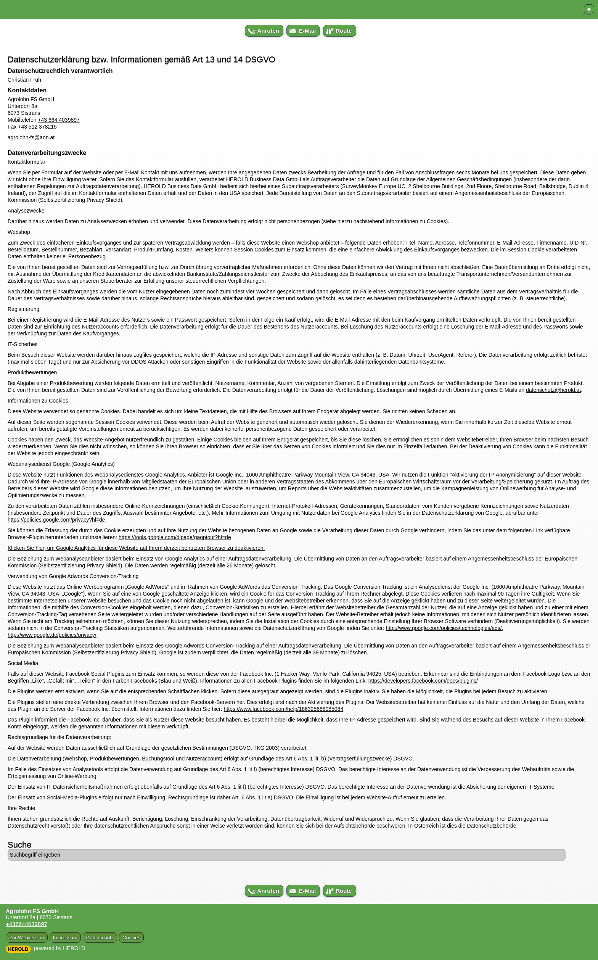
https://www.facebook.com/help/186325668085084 (284, 709)
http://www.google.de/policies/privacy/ (52, 635)
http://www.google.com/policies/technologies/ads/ (444, 628)
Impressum (65, 938)
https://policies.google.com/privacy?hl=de (56, 520)
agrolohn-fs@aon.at (31, 137)
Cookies (131, 938)
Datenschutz (100, 938)
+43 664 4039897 (58, 120)
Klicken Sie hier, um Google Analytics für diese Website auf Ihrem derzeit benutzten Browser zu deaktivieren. (136, 548)
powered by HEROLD (59, 948)
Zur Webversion (26, 938)
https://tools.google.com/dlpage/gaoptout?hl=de (175, 537)
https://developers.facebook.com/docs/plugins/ (423, 681)
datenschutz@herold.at (553, 390)
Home (589, 9)
